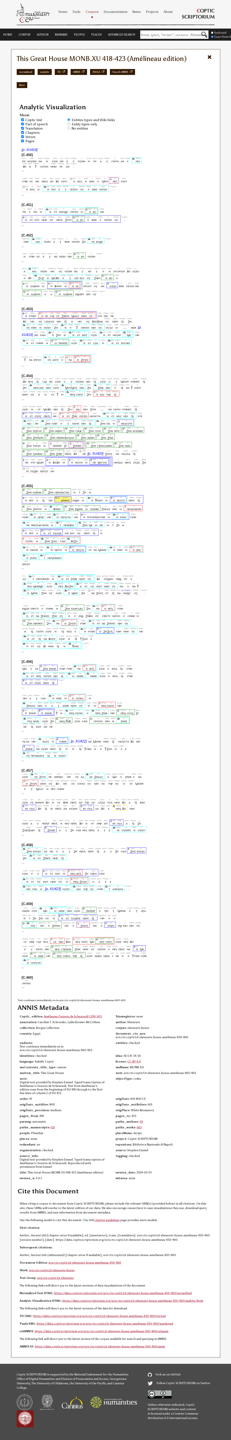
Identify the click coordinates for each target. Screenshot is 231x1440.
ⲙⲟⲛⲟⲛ (39, 802)
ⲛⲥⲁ (45, 941)
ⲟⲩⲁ (109, 802)
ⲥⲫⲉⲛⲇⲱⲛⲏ (104, 445)
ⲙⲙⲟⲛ (25, 910)
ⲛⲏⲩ (38, 676)
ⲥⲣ (51, 808)
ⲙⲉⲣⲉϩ (58, 431)
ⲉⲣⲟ (88, 294)
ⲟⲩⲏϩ (38, 682)
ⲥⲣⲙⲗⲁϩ (118, 462)
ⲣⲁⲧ (82, 278)
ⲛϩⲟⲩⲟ (44, 471)
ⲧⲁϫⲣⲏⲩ (76, 918)
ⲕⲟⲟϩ (84, 941)
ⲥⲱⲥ (34, 889)
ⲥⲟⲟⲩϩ (81, 783)
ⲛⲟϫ (114, 668)
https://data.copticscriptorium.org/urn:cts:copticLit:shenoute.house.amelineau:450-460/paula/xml (105, 1323)
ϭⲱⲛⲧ (99, 500)
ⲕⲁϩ (102, 394)
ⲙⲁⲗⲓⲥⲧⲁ (95, 416)
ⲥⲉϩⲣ (69, 668)
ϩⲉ (84, 492)
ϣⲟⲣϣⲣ (38, 586)
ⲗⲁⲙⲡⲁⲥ (38, 453)
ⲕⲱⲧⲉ (75, 423)
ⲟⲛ (52, 471)
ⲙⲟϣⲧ (126, 593)
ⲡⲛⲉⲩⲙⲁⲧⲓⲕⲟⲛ (39, 525)
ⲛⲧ (95, 161)
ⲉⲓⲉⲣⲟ (111, 925)
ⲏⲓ (77, 286)
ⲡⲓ (118, 830)
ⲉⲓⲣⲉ (118, 631)
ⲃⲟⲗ (110, 608)
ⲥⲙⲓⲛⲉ (39, 343)
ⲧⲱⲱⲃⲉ (94, 509)
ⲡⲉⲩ (29, 586)
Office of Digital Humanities (36, 1379)
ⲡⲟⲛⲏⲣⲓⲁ (69, 525)
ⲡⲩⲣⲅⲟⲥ (37, 431)
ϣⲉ (129, 335)
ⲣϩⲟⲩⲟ (37, 359)
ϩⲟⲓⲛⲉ (51, 830)
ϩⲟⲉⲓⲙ (56, 925)
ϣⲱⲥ (75, 593)
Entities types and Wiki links (93, 120)
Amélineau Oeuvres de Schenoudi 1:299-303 (73, 1016)
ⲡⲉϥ (72, 394)
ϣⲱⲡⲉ (102, 549)
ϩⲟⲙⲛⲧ (77, 445)
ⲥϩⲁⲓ (95, 343)
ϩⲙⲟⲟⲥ (45, 616)
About (168, 12)
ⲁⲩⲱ (55, 161)
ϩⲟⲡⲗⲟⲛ (38, 437)
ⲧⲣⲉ (50, 500)
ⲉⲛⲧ (53, 189)
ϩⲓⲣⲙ (97, 278)
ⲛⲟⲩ (30, 381)
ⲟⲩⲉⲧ (64, 181)
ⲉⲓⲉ (62, 161)
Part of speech (36, 124)
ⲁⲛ (122, 161)
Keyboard (218, 33)
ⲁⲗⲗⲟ (135, 271)
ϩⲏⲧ (58, 335)
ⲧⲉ (27, 471)
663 (139, 1127)
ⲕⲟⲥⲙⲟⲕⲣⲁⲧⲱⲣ (96, 517)
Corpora (92, 12)
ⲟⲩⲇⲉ (109, 327)
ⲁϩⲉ (76, 278)
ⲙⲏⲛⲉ (80, 676)
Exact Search (221, 37)
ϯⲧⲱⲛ (135, 956)
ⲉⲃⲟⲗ (45, 181)
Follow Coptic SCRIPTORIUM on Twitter (179, 1383)
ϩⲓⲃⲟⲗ (65, 316)
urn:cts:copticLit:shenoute (55, 1278)
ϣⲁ (24, 668)
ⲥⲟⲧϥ (130, 713)
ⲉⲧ (55, 211)
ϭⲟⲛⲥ (75, 646)
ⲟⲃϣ (118, 578)
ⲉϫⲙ (42, 335)
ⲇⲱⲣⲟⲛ (34, 286)
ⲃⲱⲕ (91, 181)
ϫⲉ (24, 166)
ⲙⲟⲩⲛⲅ (117, 335)
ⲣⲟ (94, 211)
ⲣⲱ (36, 335)
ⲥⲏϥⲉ (78, 431)
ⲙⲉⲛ (117, 802)
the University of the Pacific (88, 1383)
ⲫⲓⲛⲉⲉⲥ (65, 500)
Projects (152, 12)
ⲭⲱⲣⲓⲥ (98, 956)
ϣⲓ (90, 525)
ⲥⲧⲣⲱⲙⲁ (66, 949)
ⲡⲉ (112, 316)
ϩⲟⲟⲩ (108, 453)
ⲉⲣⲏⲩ (74, 823)
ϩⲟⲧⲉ (42, 776)
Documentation (115, 12)
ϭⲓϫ (68, 721)
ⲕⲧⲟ (37, 219)
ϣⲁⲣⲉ (40, 462)
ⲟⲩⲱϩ (44, 748)
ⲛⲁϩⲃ (36, 721)
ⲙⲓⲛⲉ (62, 910)
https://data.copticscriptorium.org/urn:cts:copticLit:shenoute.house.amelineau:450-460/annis (100, 1346)
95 (141, 1122)
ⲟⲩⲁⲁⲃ (57, 533)
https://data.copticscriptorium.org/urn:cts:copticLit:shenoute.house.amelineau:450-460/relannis (101, 1331)
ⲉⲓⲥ (24, 161)
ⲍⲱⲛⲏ (90, 437)
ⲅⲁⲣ (52, 316)
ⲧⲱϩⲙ (47, 241)
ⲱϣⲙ (75, 500)
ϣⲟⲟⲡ (124, 381)
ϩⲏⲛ (74, 416)
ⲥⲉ (52, 394)
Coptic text (33, 120)
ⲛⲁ (40, 161)
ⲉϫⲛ (62, 541)
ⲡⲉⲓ (28, 889)
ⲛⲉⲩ (67, 823)
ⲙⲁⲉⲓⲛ (34, 549)
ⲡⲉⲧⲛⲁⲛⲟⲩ (37, 755)
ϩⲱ (40, 918)
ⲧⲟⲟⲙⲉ (79, 381)
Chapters (32, 133)
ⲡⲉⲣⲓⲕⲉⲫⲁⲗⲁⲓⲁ (65, 437)
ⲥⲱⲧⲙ (115, 161)
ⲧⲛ (61, 166)
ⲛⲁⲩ (79, 181)
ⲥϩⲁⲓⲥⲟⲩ (49, 321)
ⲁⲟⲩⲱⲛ (31, 161)
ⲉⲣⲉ (70, 256)
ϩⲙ (88, 394)
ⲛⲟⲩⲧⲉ (121, 500)
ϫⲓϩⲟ (74, 541)
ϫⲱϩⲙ (69, 586)
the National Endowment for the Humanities (98, 1374)
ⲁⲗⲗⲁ (136, 462)
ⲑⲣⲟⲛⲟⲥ (38, 623)
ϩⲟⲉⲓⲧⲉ (37, 509)
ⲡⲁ (70, 359)
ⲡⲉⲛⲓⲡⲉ (63, 343)
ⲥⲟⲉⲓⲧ (137, 387)
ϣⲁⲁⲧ (75, 316)
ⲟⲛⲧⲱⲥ (26, 983)
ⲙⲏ (37, 181)
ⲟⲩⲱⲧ (47, 327)
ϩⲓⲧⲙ (68, 219)
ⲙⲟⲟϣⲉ (63, 211)
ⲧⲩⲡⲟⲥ (29, 541)
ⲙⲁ (78, 409)
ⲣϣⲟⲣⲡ (79, 294)
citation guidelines (107, 1220)
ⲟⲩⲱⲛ (81, 161)
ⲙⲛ (102, 211)
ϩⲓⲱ (43, 593)
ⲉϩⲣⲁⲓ (93, 873)
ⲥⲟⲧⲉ (98, 431)
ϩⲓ (65, 445)
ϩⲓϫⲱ (89, 616)
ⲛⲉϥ (62, 721)
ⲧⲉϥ (29, 721)
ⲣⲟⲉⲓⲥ (33, 558)
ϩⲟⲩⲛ (84, 359)
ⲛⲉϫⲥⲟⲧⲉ (126, 423)
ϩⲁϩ (41, 278)
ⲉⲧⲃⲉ (25, 181)
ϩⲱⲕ (110, 437)
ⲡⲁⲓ (137, 161)
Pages (29, 141)
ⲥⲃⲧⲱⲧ (74, 189)
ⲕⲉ (91, 776)
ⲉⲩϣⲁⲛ (108, 578)
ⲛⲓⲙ (48, 387)
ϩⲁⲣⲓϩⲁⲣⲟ (28, 830)
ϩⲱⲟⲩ (84, 925)
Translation (34, 128)
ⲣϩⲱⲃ (74, 578)
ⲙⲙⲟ (44, 219)
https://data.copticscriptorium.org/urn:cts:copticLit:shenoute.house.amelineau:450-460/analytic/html (132, 1301)
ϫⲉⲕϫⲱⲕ (97, 321)
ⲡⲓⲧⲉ (117, 431)
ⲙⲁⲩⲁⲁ (126, 453)
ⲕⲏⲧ (57, 873)
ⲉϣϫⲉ (25, 608)
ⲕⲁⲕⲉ (123, 517)
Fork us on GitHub (164, 1374)
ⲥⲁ (54, 941)
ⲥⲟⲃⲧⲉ (66, 956)
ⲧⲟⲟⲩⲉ (37, 445)
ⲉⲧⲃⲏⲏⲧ (135, 381)
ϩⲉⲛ (47, 423)
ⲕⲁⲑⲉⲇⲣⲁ (77, 608)
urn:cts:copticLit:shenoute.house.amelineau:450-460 (84, 1262)
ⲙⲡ (52, 271)
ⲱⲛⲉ (127, 445)
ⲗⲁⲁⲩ (45, 741)
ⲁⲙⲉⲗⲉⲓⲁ (117, 889)
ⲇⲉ (24, 578)
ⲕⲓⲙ (125, 925)
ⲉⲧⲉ (100, 316)
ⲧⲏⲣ (108, 394)
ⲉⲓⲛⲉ (34, 327)
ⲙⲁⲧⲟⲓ (79, 462)
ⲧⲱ (24, 211)
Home (62, 12)
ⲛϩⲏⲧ (115, 321)
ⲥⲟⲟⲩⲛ (44, 166)
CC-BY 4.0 (134, 1061)
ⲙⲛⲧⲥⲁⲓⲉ (38, 387)
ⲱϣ (81, 616)
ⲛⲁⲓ (38, 241)
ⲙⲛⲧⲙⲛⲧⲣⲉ (42, 578)
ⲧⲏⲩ (32, 925)
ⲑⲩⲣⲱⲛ (37, 492)
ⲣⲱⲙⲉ (52, 668)
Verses (30, 137)
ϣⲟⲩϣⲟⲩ (71, 387)
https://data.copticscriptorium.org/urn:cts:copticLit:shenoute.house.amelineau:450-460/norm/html (123, 1293)
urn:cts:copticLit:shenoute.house (52, 1270)
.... (124, 327)
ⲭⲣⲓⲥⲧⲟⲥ (102, 462)
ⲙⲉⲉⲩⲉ (85, 327)
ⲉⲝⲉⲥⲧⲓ (35, 608)
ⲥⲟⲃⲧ (54, 423)
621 (53, 1127)
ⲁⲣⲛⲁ (106, 956)
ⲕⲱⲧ (84, 335)
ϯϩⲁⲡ (83, 638)
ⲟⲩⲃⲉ (25, 517)
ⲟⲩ (31, 181)
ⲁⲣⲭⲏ (41, 517)
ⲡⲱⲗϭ (45, 823)
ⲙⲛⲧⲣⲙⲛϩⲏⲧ (55, 558)
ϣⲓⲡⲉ (34, 593)
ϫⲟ (124, 808)
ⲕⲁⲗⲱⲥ (73, 808)
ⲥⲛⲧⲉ (109, 941)
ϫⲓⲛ (68, 941)
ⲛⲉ (90, 271)
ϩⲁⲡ (54, 541)
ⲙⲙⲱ (54, 166)
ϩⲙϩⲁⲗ (108, 631)
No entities (80, 128)
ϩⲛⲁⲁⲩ (105, 509)
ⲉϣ (120, 925)
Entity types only (84, 124)
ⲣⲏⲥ (139, 549)
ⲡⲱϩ (132, 808)
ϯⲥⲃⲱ (87, 748)
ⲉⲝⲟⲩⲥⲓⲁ (66, 517)
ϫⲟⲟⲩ (52, 638)
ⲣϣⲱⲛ (79, 509)
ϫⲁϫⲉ (56, 462)
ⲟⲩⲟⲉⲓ (79, 713)
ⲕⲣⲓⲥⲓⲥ (58, 549)
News (137, 12)
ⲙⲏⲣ (99, 823)
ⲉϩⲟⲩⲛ (103, 189)
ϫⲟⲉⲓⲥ (58, 286)
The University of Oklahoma (49, 1383)
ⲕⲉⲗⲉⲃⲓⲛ (138, 431)
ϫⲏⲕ (65, 802)
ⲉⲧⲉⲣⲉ (32, 316)
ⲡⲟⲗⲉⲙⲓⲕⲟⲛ (134, 509)
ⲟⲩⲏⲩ (38, 416)
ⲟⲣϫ (143, 910)
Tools (76, 12)
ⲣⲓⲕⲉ (142, 802)
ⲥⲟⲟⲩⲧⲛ (36, 962)
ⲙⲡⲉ (26, 241)
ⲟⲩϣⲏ (34, 471)
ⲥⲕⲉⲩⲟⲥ (98, 721)
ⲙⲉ (101, 525)
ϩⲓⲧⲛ (93, 409)
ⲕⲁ (36, 668)
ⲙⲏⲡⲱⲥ (58, 776)
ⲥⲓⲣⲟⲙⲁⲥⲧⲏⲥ (62, 492)
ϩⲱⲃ (100, 387)
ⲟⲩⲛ (34, 910)
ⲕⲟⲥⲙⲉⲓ (125, 343)
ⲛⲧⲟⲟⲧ (87, 286)
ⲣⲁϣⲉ (99, 241)
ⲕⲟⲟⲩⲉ (37, 851)
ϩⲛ (83, 241)
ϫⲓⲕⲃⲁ (57, 509)
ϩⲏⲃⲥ (59, 453)
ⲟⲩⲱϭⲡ (126, 830)
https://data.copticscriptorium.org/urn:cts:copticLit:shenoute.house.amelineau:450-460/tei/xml (99, 1316)
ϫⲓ (44, 646)
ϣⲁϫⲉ (55, 278)
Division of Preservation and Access (84, 1379)
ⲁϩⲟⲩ (55, 359)
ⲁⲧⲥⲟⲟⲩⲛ (119, 271)
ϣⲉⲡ (105, 181)
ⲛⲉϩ (115, 181)
